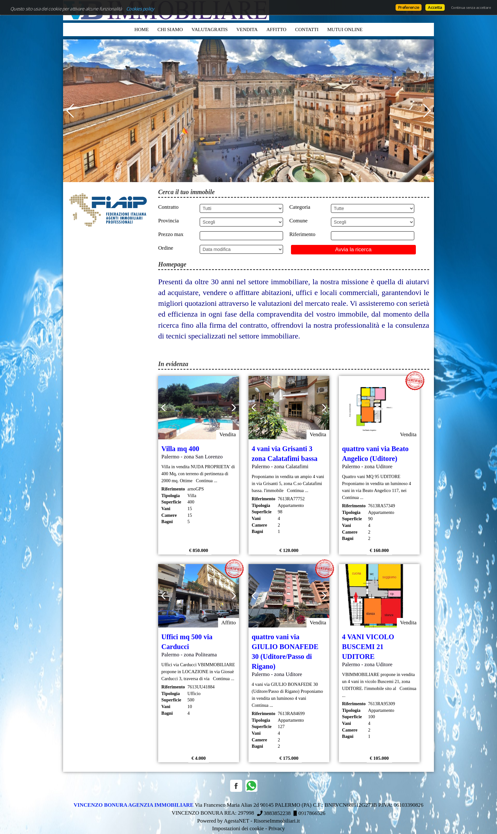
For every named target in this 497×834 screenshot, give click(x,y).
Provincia (168, 221)
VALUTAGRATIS (209, 29)
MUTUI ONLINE (345, 29)
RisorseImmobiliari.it (277, 821)
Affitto (276, 29)
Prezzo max (171, 234)
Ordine (165, 248)
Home (141, 29)
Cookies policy (140, 8)
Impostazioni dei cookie (238, 828)
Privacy (276, 828)
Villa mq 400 (180, 449)
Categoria (299, 207)
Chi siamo (170, 29)
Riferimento (302, 234)
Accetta (435, 7)
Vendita (247, 29)
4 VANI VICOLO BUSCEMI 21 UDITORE (368, 646)
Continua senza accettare (471, 7)
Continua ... (205, 480)
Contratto (168, 207)
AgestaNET (236, 821)
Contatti (307, 29)
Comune (298, 221)
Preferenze (408, 7)
